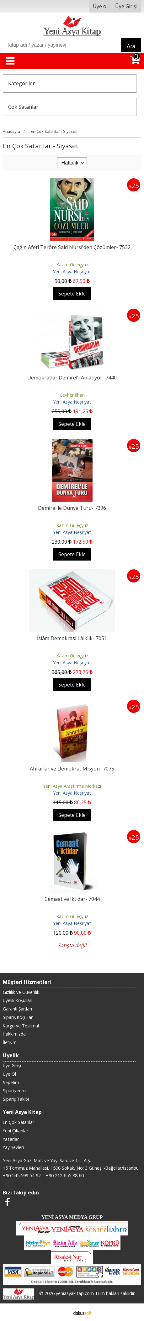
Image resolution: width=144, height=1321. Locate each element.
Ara (131, 46)
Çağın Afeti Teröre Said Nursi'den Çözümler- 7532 (72, 247)
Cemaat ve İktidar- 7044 (72, 898)
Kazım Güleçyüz (72, 265)
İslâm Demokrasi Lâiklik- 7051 (72, 638)
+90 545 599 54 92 (22, 1175)
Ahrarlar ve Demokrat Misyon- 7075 (72, 768)
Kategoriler (21, 83)
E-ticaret (62, 1312)
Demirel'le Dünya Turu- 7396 (72, 507)
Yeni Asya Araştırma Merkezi (72, 786)
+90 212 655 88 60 (65, 1175)
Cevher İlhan (72, 395)
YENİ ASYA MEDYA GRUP (72, 1217)
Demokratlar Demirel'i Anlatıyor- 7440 (72, 377)
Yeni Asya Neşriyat (72, 271)
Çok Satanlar (23, 106)
